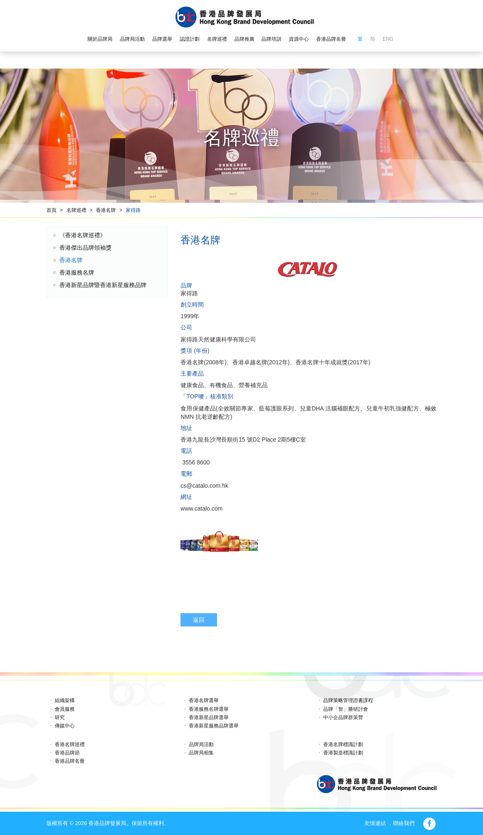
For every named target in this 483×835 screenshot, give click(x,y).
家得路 (133, 210)
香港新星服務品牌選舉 (214, 726)
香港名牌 (106, 210)
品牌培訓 (271, 39)
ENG (388, 39)
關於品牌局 (100, 39)
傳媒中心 (65, 726)
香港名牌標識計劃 (343, 744)
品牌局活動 (132, 39)
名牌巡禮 (217, 39)
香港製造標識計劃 (343, 753)
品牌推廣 (244, 39)
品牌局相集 (201, 753)
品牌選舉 (162, 39)
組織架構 (65, 700)
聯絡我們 (404, 823)
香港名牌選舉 (204, 700)
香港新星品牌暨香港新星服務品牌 (102, 285)
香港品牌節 (67, 753)
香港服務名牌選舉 (209, 709)
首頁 (51, 210)
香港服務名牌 (76, 272)
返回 (199, 619)
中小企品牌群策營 (343, 717)
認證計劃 (190, 39)
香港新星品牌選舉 (209, 717)
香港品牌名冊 (331, 39)
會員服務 (65, 709)
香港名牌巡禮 (70, 744)
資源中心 (299, 39)
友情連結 (375, 823)
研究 (60, 717)
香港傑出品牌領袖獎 (85, 247)
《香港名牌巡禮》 (82, 235)
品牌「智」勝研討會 (345, 709)
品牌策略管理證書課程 (348, 700)
